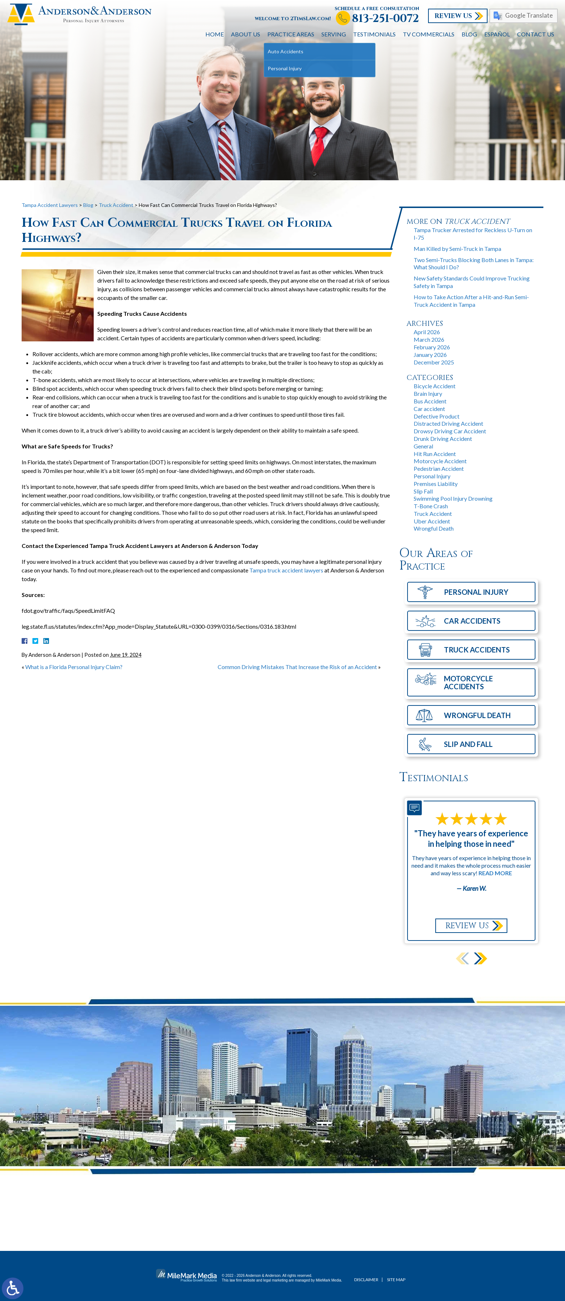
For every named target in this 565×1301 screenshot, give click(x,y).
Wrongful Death (434, 528)
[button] (480, 958)
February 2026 (432, 347)
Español (497, 34)
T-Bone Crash (431, 506)
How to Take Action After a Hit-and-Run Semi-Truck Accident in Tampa (471, 300)
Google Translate (529, 15)
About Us (245, 34)
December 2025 (434, 362)
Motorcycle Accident (440, 460)
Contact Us (535, 34)
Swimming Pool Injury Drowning (453, 498)
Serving (333, 34)
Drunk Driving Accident (443, 438)
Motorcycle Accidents (468, 682)
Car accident (429, 408)
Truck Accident (116, 205)
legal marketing (275, 1280)
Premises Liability (436, 483)
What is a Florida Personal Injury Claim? (74, 666)
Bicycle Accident (434, 385)
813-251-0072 (385, 19)
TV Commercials (428, 34)
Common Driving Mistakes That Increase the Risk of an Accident (297, 666)
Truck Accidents (477, 649)
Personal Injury (432, 476)
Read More (495, 872)
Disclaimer (366, 1279)
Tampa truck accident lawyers (286, 570)
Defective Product (436, 416)
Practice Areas (290, 34)
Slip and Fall (468, 744)
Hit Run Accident (435, 453)
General (423, 446)
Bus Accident (430, 401)
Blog (469, 34)
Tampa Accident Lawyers (50, 205)
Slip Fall (423, 491)
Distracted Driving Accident (448, 423)
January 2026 (430, 354)
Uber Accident (432, 521)
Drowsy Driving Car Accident (450, 431)
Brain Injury (428, 393)
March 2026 (429, 339)
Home (214, 34)
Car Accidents (472, 620)
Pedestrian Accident (439, 468)
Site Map (396, 1279)
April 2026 (427, 331)
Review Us (453, 16)
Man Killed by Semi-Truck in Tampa (457, 248)
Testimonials (374, 34)
